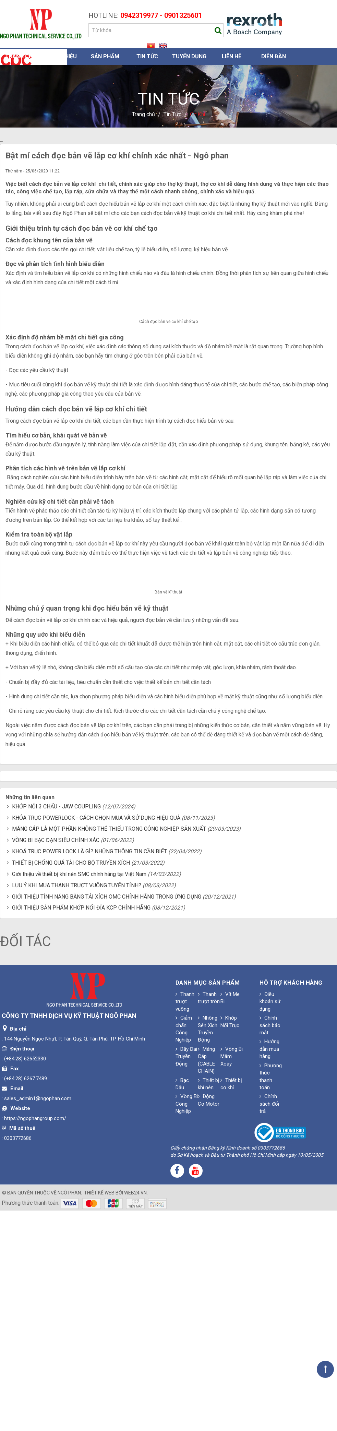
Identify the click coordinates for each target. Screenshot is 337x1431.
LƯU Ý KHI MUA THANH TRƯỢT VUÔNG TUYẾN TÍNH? (76, 1106)
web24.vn (135, 1414)
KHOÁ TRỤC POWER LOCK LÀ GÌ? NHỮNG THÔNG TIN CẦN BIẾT (89, 1072)
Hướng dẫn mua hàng (269, 1270)
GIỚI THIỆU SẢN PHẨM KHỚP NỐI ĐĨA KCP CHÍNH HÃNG (81, 1129)
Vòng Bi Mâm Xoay (231, 1277)
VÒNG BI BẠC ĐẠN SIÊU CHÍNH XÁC (55, 1061)
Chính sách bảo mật (270, 1246)
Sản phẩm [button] (105, 56)
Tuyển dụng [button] (189, 56)
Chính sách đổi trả (269, 1324)
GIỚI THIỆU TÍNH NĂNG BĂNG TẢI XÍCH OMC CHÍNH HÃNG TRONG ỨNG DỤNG (106, 1117)
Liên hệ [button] (231, 56)
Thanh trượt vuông (185, 1222)
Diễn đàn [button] (273, 56)
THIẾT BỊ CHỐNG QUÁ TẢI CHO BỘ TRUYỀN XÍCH (71, 1084)
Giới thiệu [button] (63, 56)
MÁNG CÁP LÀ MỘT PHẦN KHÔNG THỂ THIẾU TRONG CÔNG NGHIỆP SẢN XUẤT (109, 1050)
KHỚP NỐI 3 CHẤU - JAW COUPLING (56, 1027)
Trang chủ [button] (20, 56)
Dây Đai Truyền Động (186, 1277)
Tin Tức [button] (147, 56)
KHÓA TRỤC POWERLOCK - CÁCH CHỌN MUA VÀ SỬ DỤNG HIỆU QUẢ (96, 1038)
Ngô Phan (69, 1414)
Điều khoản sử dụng (270, 1222)
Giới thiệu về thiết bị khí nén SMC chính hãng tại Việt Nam (79, 1095)
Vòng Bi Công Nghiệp (187, 1324)
